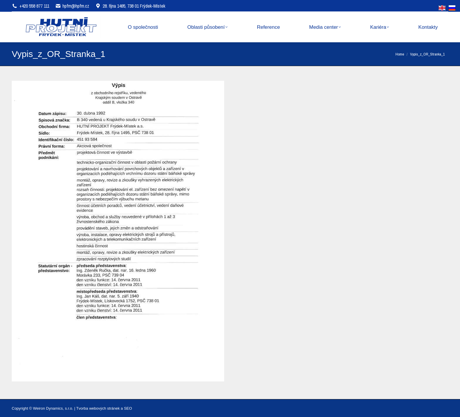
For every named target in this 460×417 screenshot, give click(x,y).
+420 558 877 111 (34, 6)
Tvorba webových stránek (98, 408)
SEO (128, 408)
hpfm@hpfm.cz (75, 6)
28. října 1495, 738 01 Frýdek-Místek (130, 6)
